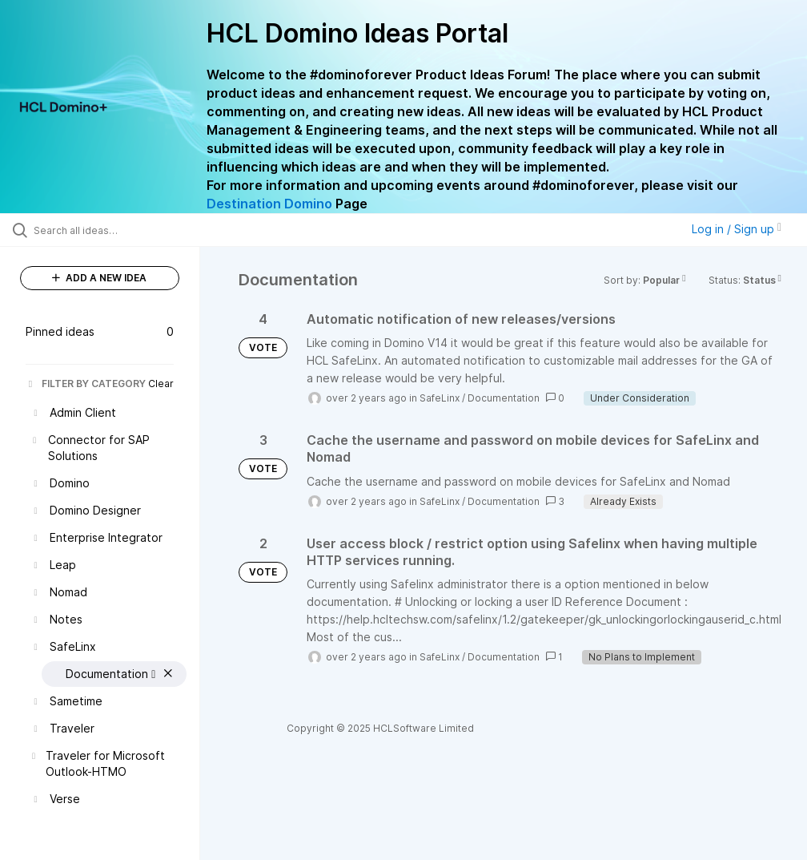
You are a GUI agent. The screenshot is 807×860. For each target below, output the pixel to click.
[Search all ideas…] (108, 230)
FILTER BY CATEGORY (86, 384)
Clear (161, 384)
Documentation (504, 398)
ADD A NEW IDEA (99, 278)
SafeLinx (440, 398)
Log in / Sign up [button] (736, 229)
